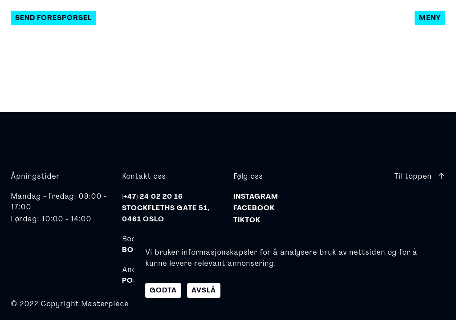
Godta (163, 290)
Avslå (203, 290)
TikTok (247, 220)
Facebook (254, 208)
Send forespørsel (53, 17)
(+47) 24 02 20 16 (152, 196)
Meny (430, 17)
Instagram (255, 196)
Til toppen (419, 176)
